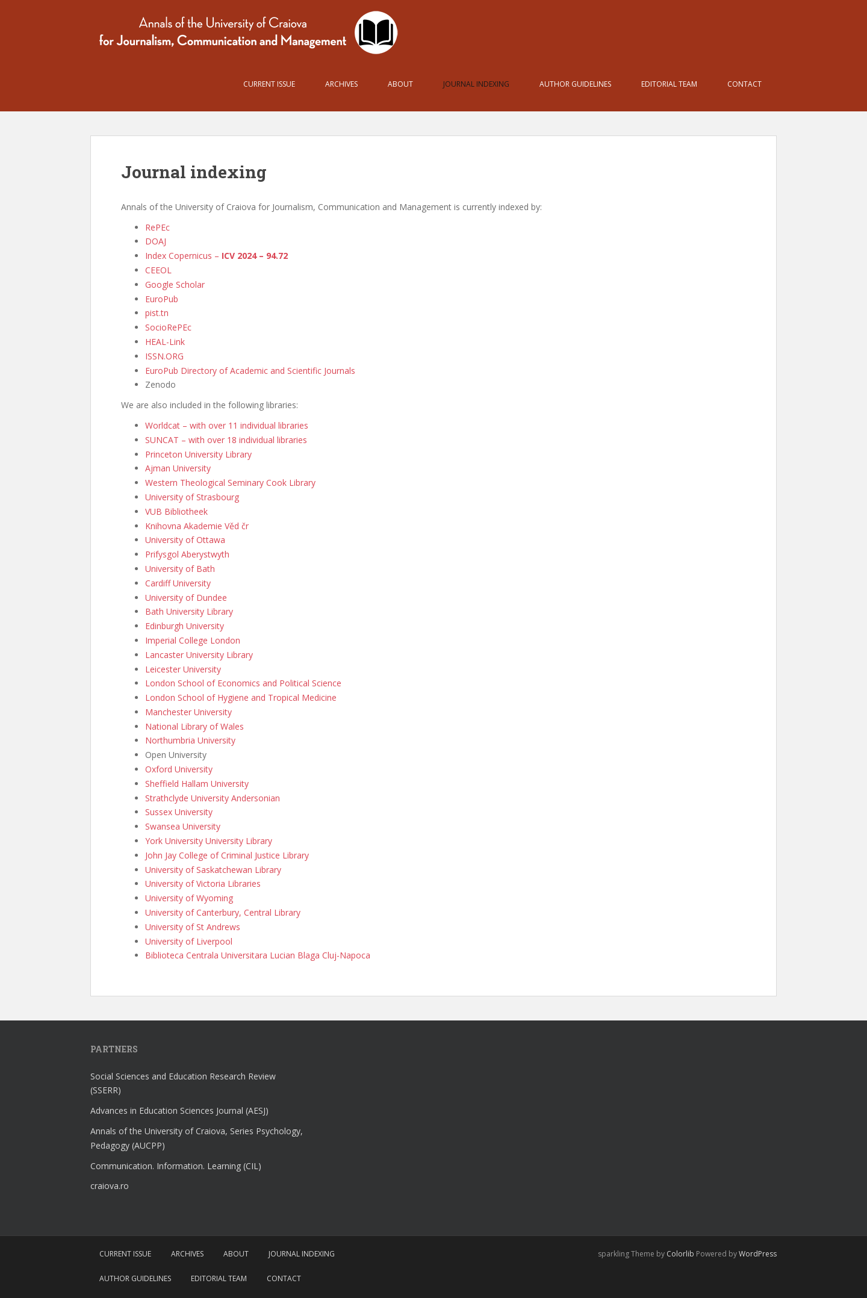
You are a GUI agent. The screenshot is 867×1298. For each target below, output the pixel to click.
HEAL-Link (165, 341)
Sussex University (179, 812)
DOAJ (155, 241)
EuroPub (161, 299)
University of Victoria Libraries (203, 883)
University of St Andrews (192, 927)
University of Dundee (186, 597)
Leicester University (183, 669)
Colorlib (680, 1254)
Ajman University (178, 468)
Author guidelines (575, 84)
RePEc (157, 227)
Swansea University (182, 826)
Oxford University (179, 769)
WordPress (758, 1254)
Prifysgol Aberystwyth (187, 554)
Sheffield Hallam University (197, 783)
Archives (341, 84)
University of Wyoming (189, 898)
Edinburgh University (184, 626)
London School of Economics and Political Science (243, 683)
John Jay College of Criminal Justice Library (227, 855)
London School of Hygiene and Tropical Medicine (241, 697)
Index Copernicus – (216, 255)
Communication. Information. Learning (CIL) (175, 1166)
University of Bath (180, 568)
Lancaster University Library (199, 654)
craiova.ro (109, 1185)
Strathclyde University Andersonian (212, 798)
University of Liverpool (188, 941)
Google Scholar (175, 284)
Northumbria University (190, 740)
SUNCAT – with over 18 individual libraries (226, 440)
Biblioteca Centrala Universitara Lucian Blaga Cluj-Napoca (257, 955)
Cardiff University (178, 583)
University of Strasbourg (192, 497)
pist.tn (157, 312)
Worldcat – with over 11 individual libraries (226, 425)
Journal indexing (476, 84)
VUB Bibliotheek (176, 511)
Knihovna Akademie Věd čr (197, 526)
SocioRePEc (168, 327)
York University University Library (208, 840)
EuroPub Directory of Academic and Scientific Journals (250, 370)
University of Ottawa (185, 539)
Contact (744, 84)
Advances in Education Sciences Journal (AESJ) (179, 1110)
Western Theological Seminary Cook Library (230, 482)
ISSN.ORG (164, 356)
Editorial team (669, 84)
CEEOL (158, 270)
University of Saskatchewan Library (213, 869)
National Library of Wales (194, 726)
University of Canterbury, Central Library (222, 912)
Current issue (269, 84)
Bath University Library (189, 611)
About (400, 84)
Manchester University (188, 712)
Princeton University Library (198, 454)
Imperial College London (192, 640)
